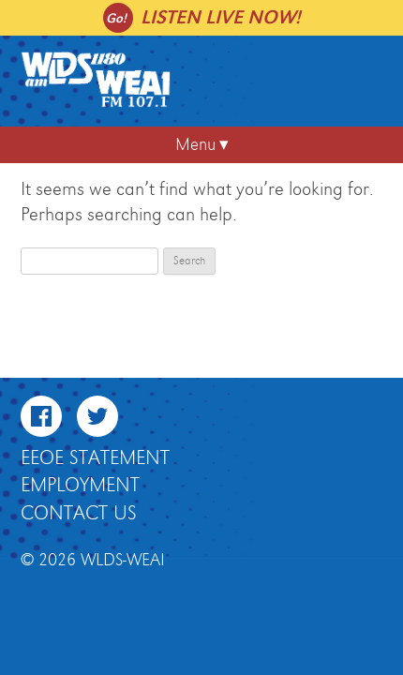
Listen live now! (221, 17)
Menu (195, 145)
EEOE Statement (95, 458)
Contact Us (79, 513)
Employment (80, 485)
